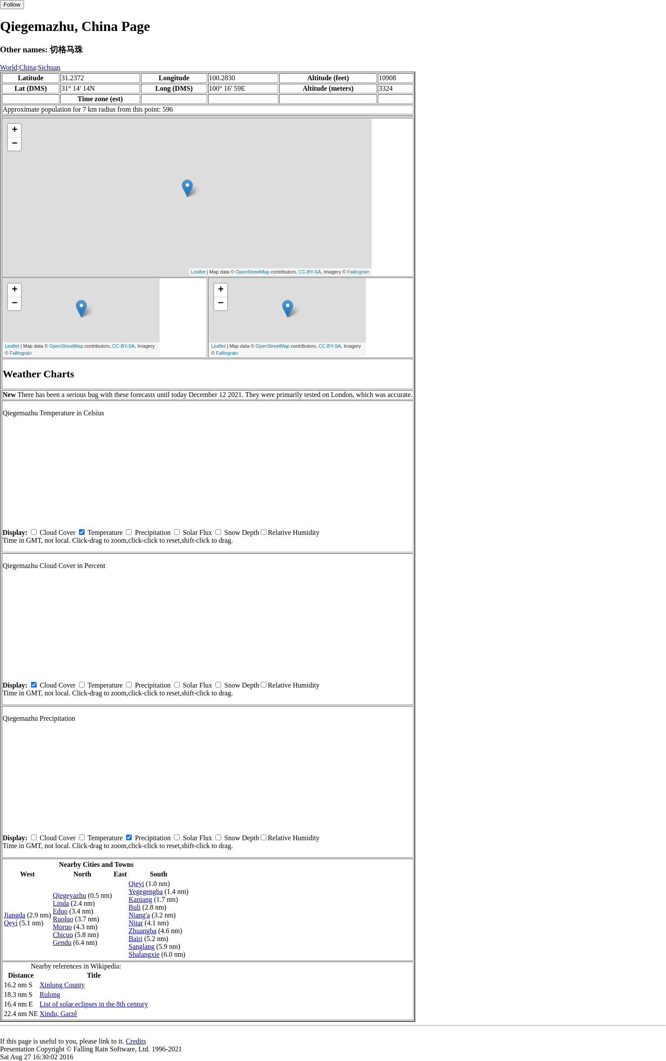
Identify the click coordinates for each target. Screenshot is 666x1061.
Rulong (50, 994)
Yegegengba (146, 891)
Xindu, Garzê (58, 1013)
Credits (136, 1041)
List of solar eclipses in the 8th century (94, 1004)
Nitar (136, 923)
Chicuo (63, 934)
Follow (11, 4)
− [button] (14, 144)
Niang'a (139, 915)
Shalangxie (144, 954)
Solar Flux (197, 532)
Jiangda (14, 915)
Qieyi (136, 883)
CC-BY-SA (309, 271)
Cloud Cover (57, 532)
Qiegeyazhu (69, 895)
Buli (135, 907)
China (27, 67)
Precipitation (153, 532)
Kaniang (140, 899)
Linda (61, 903)
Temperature (105, 532)
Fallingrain (358, 271)
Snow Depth (241, 532)
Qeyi (10, 923)
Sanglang (142, 946)
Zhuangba (143, 930)
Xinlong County (62, 985)
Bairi (136, 938)
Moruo (62, 927)
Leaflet (198, 271)
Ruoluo (63, 919)
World (8, 67)
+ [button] (14, 130)
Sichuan (49, 67)
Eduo (60, 911)
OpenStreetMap (253, 271)
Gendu (62, 942)
